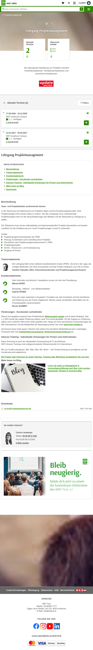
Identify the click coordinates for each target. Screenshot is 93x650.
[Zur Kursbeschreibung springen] (59, 49)
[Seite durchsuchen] (42, 9)
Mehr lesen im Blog (15, 186)
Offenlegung (33, 590)
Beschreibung (12, 169)
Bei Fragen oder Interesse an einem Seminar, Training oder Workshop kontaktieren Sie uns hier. (45, 357)
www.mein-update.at (73, 325)
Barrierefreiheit (67, 590)
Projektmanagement (13, 15)
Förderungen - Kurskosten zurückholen (24, 179)
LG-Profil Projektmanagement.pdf (17, 409)
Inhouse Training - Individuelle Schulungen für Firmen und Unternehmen (39, 183)
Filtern (85, 103)
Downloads (11, 189)
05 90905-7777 (50, 606)
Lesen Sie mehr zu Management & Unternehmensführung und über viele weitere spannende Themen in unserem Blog (69, 368)
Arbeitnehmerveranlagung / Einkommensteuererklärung (44, 332)
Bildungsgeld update (54, 316)
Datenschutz (47, 590)
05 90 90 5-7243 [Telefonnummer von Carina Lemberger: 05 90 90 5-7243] (30, 436)
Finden (81, 9)
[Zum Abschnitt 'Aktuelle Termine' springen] (34, 49)
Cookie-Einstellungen (16, 590)
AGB (56, 590)
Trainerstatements (14, 173)
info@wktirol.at (49, 611)
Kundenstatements (15, 176)
